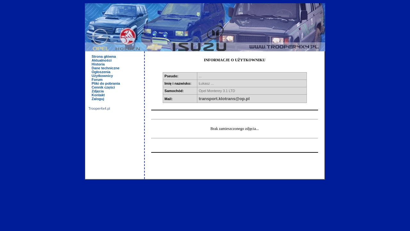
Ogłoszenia (101, 72)
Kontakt (98, 95)
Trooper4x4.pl (99, 108)
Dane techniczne (105, 68)
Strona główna (104, 56)
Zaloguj (98, 99)
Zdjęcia (98, 91)
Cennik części (103, 87)
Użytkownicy (102, 76)
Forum (97, 79)
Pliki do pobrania (106, 83)
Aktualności (101, 60)
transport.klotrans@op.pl (224, 98)
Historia (98, 64)
